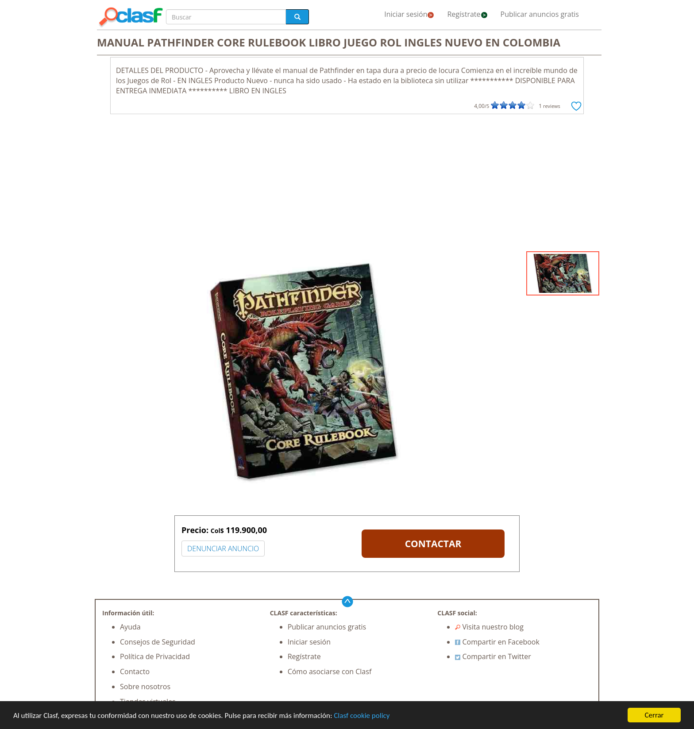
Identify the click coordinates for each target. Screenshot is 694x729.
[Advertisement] (347, 185)
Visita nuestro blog (489, 627)
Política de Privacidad (155, 656)
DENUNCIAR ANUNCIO (223, 548)
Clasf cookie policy (361, 715)
